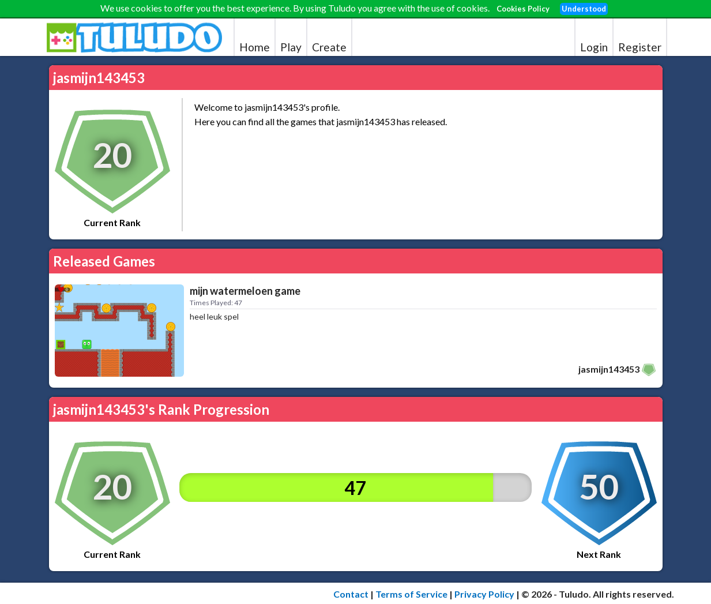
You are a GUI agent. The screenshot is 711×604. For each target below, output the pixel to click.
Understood (584, 8)
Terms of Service (411, 593)
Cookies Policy (523, 8)
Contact (350, 593)
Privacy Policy (484, 593)
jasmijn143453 (608, 368)
